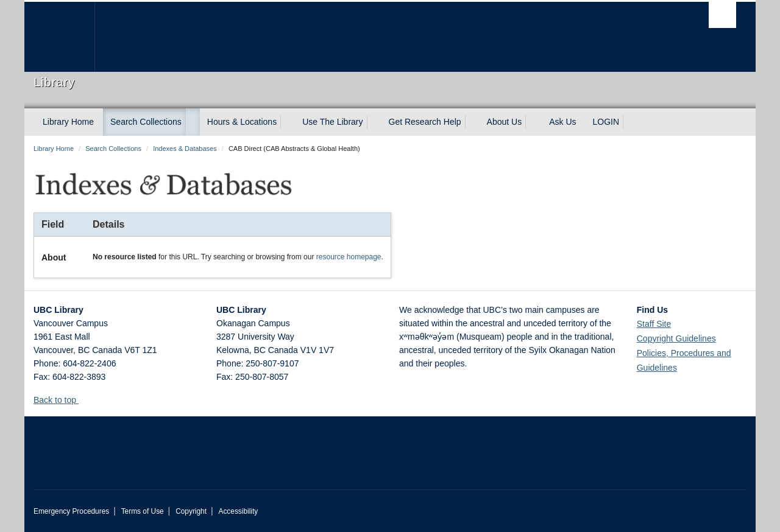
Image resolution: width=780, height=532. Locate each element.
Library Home (68, 122)
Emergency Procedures (71, 511)
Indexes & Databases (185, 148)
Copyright (191, 511)
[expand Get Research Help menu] (472, 122)
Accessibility (238, 511)
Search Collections (146, 122)
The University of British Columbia (59, 37)
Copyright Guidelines (676, 338)
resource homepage (348, 257)
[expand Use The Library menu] (374, 122)
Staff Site (654, 324)
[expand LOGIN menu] (630, 122)
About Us (504, 122)
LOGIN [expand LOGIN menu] (606, 122)
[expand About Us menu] (532, 122)
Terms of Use (142, 511)
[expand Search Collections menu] (192, 122)
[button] (83, 399)
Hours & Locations (242, 122)
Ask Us (562, 122)
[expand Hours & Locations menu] (287, 122)
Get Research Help (425, 122)
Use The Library (332, 122)
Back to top (61, 400)
